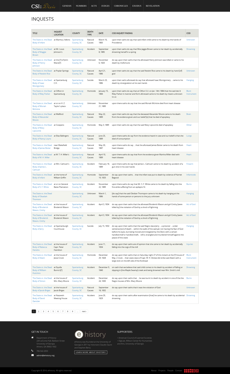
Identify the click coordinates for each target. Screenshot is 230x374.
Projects (161, 370)
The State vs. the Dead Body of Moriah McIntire (42, 106)
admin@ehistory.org (45, 355)
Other (189, 125)
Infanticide (191, 174)
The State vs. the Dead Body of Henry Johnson (42, 63)
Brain (188, 114)
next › (84, 311)
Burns (189, 184)
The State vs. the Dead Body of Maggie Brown (42, 52)
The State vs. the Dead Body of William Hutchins (42, 270)
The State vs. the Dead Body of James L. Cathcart (42, 167)
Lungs (189, 135)
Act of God (191, 204)
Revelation (152, 6)
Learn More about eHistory (91, 352)
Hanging (190, 80)
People (170, 370)
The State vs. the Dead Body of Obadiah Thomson (42, 196)
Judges (105, 6)
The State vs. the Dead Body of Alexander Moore (42, 117)
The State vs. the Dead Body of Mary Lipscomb (42, 128)
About (154, 370)
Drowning (190, 49)
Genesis (66, 6)
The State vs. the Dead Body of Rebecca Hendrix (42, 247)
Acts (94, 6)
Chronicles (121, 6)
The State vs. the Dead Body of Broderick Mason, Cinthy (42, 207)
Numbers (81, 6)
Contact (178, 370)
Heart (188, 145)
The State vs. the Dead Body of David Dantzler (42, 298)
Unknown (190, 39)
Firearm (189, 164)
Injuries (189, 244)
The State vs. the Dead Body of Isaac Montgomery (42, 83)
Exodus (136, 6)
